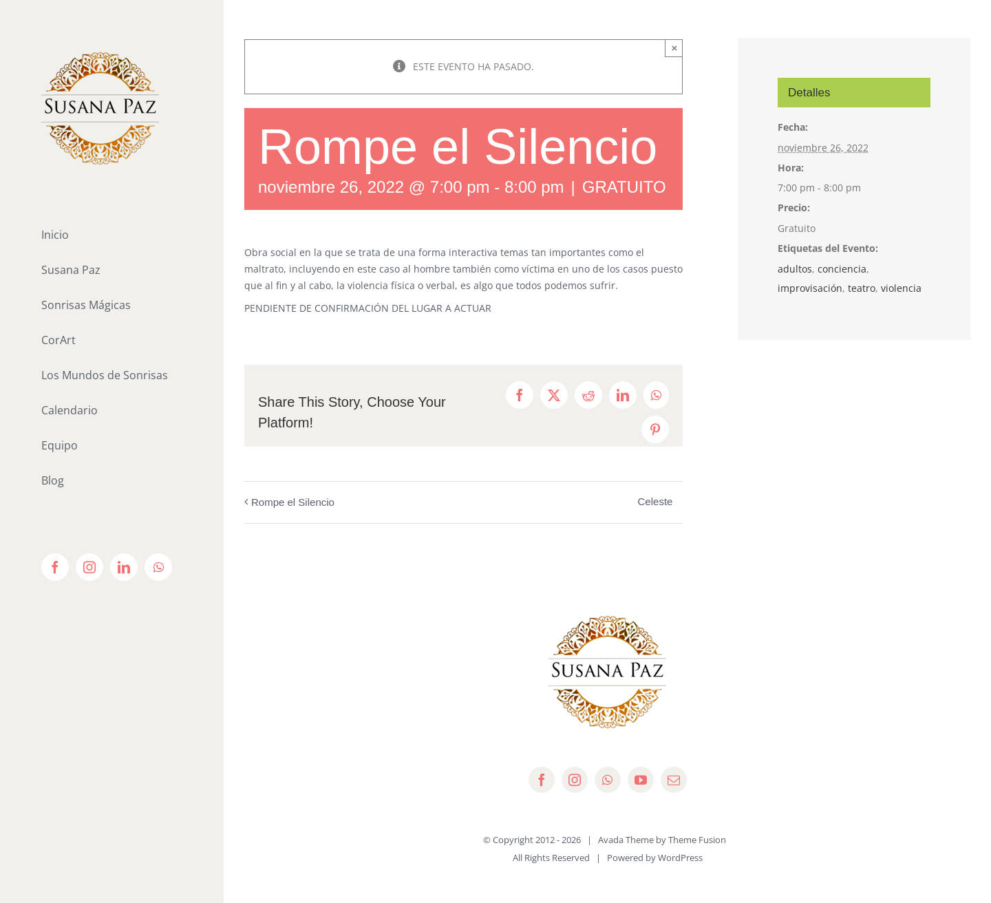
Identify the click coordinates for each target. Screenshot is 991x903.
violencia (901, 288)
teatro (861, 288)
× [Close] (675, 48)
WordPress (680, 857)
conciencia (842, 268)
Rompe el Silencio (292, 502)
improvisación (810, 288)
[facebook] (542, 780)
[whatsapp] (608, 780)
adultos (795, 268)
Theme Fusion (697, 839)
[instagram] (575, 780)
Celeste (655, 501)
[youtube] (641, 780)
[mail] (674, 780)
